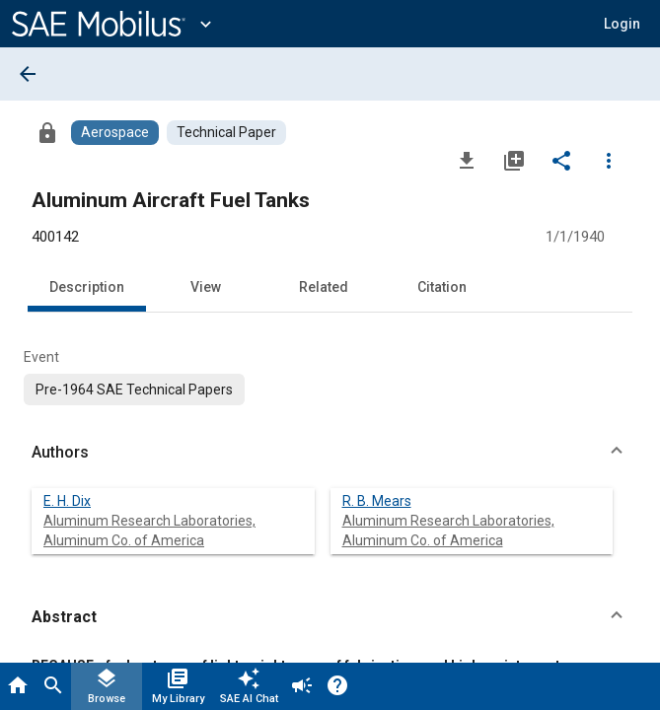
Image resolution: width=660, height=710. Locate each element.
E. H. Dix (67, 501)
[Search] (53, 686)
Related (323, 287)
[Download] (466, 159)
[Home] (18, 686)
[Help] (337, 686)
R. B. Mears (376, 501)
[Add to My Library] (514, 159)
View (205, 287)
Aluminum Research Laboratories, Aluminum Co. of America (149, 530)
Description (86, 287)
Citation (442, 287)
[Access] (47, 132)
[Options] (608, 159)
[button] (622, 23)
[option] (134, 389)
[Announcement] (302, 686)
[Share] (561, 159)
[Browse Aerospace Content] (115, 132)
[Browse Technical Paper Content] (226, 132)
